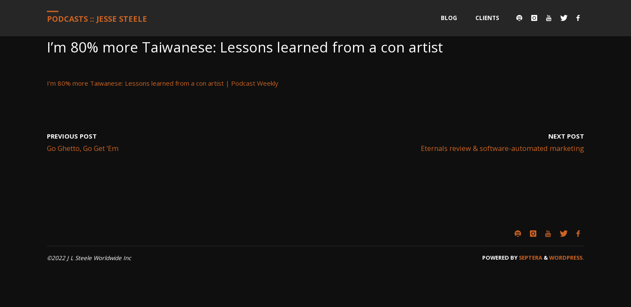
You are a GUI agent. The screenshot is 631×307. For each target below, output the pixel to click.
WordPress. (566, 257)
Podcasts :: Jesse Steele (97, 19)
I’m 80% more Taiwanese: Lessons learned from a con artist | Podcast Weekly (162, 83)
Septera (530, 257)
